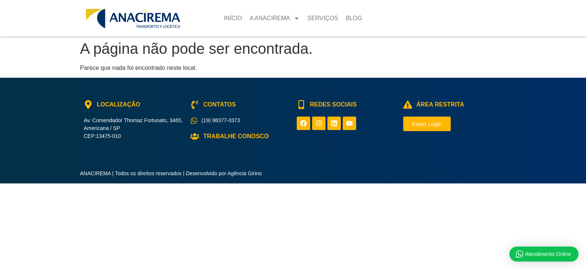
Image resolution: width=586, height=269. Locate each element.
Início (233, 18)
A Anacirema (275, 18)
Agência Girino (245, 173)
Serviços (322, 18)
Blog (354, 18)
